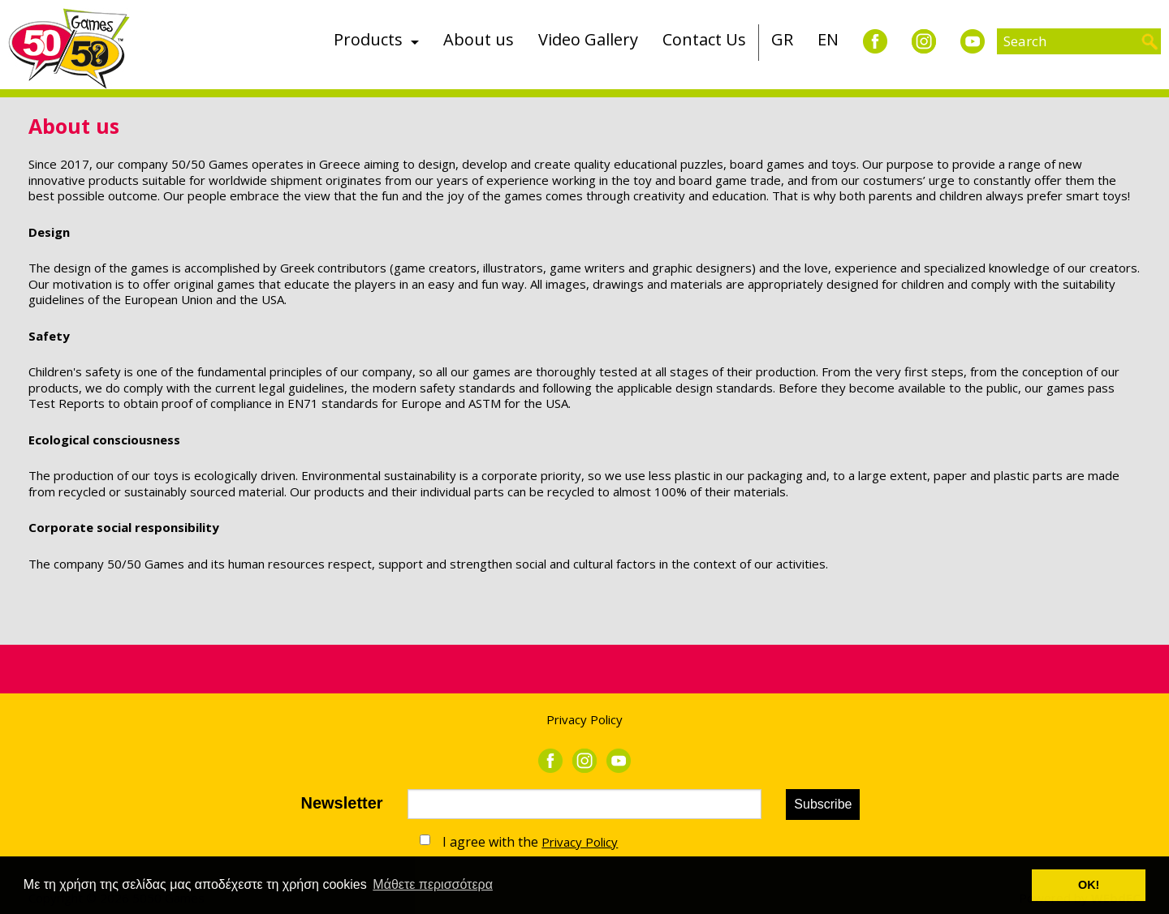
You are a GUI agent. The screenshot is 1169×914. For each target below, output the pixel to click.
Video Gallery (588, 39)
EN (828, 39)
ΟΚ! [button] (1088, 884)
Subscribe (823, 804)
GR (782, 39)
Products (368, 39)
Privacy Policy (584, 719)
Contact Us (704, 39)
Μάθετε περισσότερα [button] (433, 884)
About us (478, 39)
